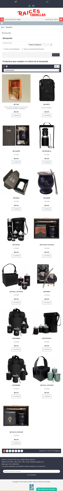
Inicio (2, 27)
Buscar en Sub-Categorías (11, 49)
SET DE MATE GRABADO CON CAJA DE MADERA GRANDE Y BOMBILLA (16, 107)
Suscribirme (31, 475)
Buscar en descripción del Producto (33, 49)
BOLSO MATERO (47, 107)
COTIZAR (16, 154)
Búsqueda (9, 27)
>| (21, 451)
